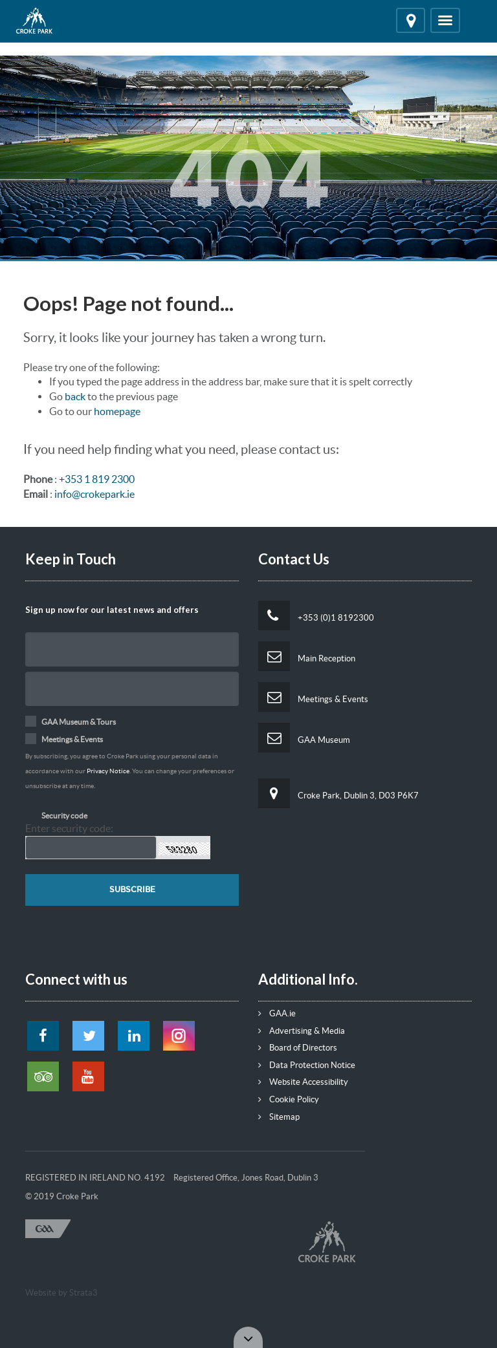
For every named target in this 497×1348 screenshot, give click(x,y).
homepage (117, 411)
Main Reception (306, 656)
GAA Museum (304, 738)
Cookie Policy (288, 1099)
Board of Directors (297, 1048)
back (75, 396)
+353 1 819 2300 (97, 479)
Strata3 (83, 1293)
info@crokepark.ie (94, 494)
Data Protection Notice (306, 1065)
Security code (64, 815)
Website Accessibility (303, 1082)
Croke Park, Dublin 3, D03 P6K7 (338, 793)
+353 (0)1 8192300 (316, 615)
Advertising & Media (301, 1031)
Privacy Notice (108, 771)
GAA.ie (277, 1013)
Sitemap (279, 1117)
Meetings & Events (313, 697)
